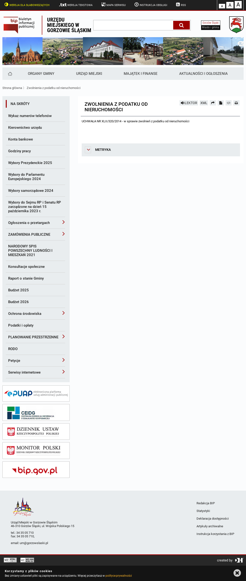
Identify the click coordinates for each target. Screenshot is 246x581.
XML (203, 103)
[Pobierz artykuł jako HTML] (229, 103)
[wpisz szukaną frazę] (133, 25)
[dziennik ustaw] (36, 431)
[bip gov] (36, 469)
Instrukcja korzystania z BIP (215, 534)
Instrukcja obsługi (150, 4)
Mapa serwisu (113, 4)
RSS (180, 4)
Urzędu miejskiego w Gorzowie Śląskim (69, 25)
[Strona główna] (9, 73)
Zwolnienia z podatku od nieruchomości (53, 88)
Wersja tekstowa (75, 5)
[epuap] (36, 393)
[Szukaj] (181, 25)
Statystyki (203, 511)
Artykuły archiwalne (210, 526)
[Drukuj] (236, 103)
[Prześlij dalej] (213, 103)
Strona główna (12, 88)
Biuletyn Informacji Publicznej (22, 25)
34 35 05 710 (25, 532)
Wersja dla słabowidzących (26, 4)
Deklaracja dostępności (213, 518)
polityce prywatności (118, 575)
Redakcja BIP (206, 503)
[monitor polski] (36, 450)
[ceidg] (36, 412)
